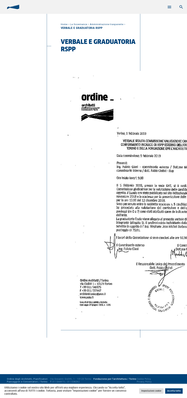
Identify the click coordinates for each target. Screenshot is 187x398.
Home (64, 24)
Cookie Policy (144, 379)
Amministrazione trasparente (106, 24)
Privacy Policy (144, 381)
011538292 (73, 381)
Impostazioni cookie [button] (151, 391)
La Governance (78, 24)
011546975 (58, 381)
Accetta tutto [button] (174, 391)
